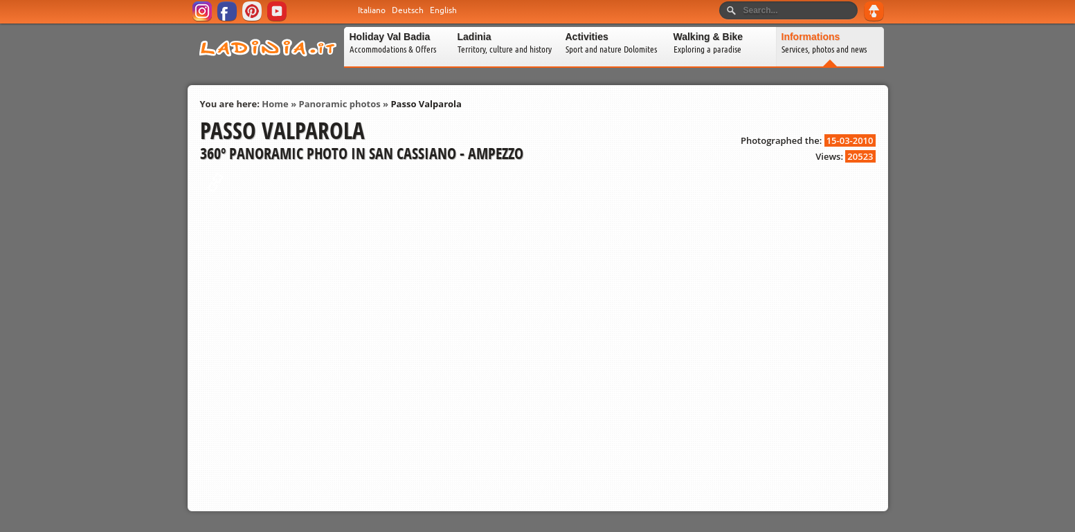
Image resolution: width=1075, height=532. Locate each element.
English (443, 10)
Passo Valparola (425, 104)
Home (275, 104)
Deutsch (408, 10)
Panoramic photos (340, 104)
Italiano (372, 10)
